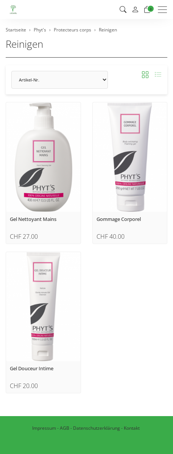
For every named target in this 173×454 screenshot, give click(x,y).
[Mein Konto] (135, 10)
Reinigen (24, 44)
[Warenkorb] (147, 9)
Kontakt (132, 428)
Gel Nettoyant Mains (33, 219)
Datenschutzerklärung (96, 428)
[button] (123, 9)
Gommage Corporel (119, 219)
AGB (64, 428)
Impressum (44, 428)
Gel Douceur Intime (31, 368)
